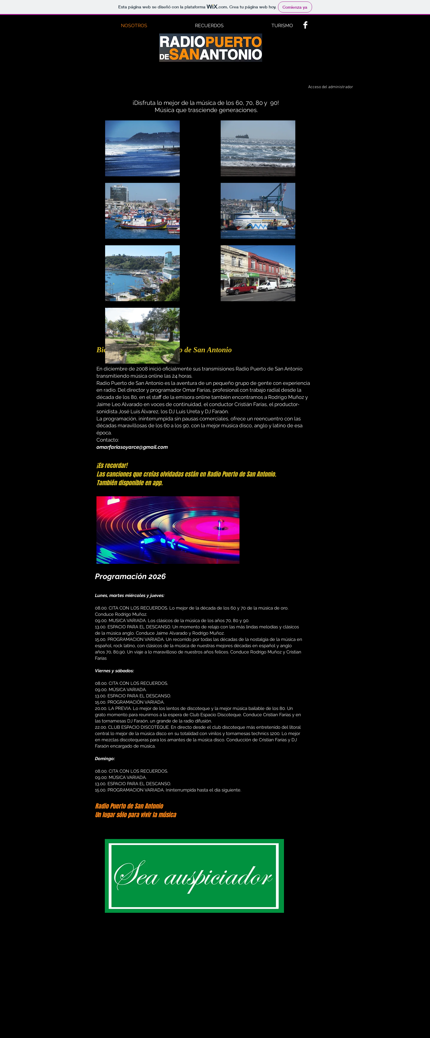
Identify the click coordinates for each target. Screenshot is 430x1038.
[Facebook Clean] (305, 25)
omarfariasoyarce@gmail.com (132, 447)
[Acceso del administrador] (330, 87)
